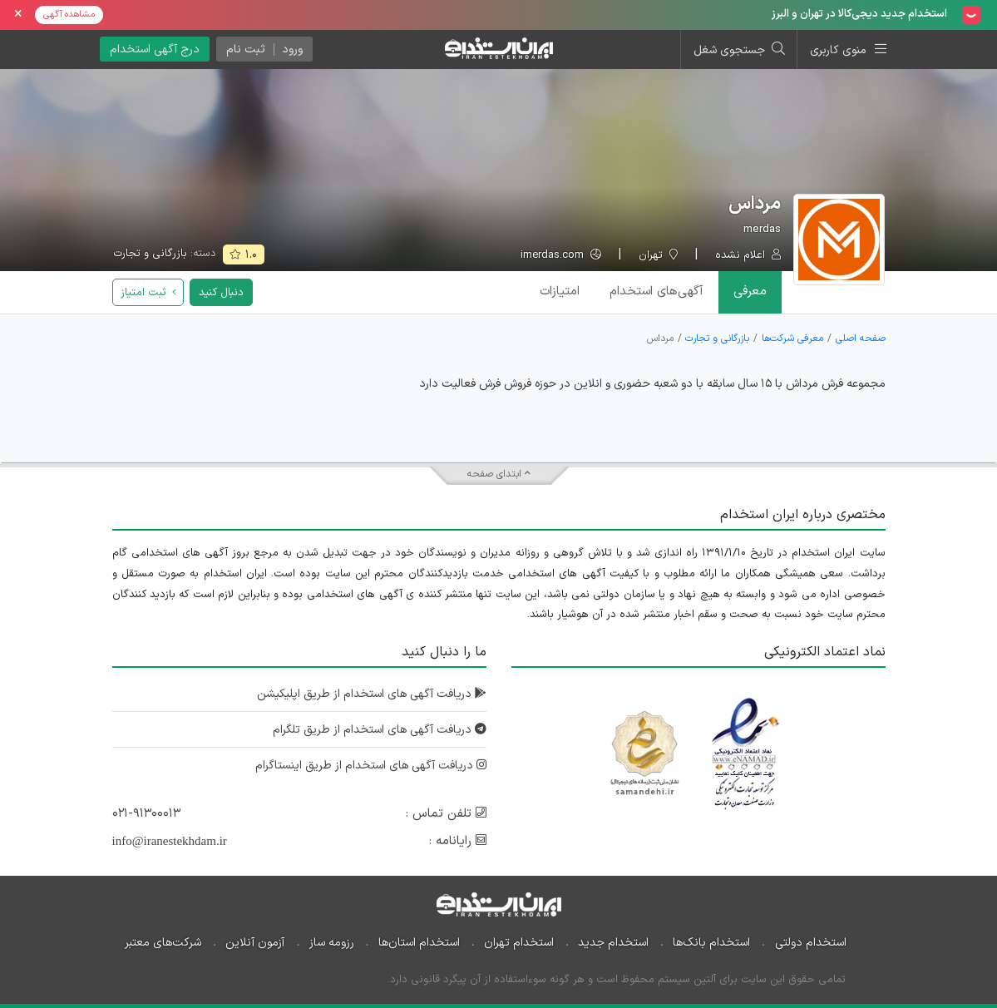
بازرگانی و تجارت (150, 253)
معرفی (750, 291)
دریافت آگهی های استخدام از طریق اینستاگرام (370, 765)
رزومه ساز (331, 942)
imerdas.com (561, 256)
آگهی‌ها (656, 291)
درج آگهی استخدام (155, 49)
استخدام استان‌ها (419, 942)
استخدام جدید (613, 942)
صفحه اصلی (861, 338)
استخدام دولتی (810, 942)
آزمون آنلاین (254, 942)
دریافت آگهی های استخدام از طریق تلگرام (379, 730)
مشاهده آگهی (69, 14)
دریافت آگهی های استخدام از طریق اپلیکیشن (371, 694)
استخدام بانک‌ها (711, 942)
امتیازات (560, 291)
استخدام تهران (519, 942)
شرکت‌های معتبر (163, 942)
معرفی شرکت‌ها (792, 338)
